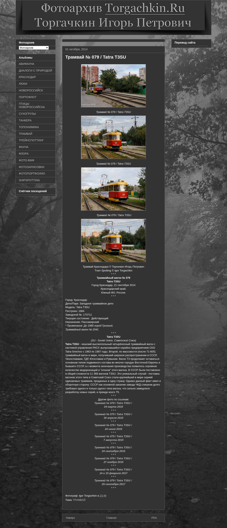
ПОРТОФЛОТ (27, 97)
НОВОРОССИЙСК (31, 90)
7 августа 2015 (114, 439)
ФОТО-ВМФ (26, 160)
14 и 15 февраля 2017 (113, 473)
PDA (154, 517)
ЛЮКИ (23, 83)
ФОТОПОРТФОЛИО (32, 173)
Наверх (70, 517)
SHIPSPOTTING (29, 180)
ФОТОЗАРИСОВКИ (31, 167)
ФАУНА (23, 147)
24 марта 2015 (113, 406)
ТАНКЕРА (25, 120)
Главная (111, 517)
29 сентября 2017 (113, 484)
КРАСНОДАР (27, 77)
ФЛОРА (24, 153)
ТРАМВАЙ (79, 499)
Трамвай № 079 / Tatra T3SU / (113, 403)
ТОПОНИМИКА (29, 127)
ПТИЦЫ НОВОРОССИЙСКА (32, 105)
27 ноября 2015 (113, 462)
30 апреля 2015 (113, 417)
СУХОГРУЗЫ (27, 113)
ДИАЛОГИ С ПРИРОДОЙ (35, 70)
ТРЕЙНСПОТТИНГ (31, 140)
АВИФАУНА (26, 63)
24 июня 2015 (113, 429)
